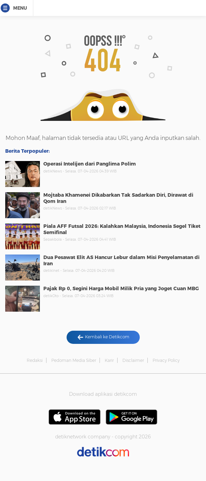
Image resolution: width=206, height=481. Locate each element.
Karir (109, 360)
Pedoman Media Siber (73, 360)
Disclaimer (133, 360)
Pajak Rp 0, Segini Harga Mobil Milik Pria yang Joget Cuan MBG (121, 288)
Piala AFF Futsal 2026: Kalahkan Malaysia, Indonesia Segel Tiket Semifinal (121, 229)
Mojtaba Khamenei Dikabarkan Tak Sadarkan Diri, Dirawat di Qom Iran (118, 198)
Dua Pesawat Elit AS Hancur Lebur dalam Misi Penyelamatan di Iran (121, 260)
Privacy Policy (166, 360)
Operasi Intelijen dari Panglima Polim (89, 164)
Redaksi (35, 360)
